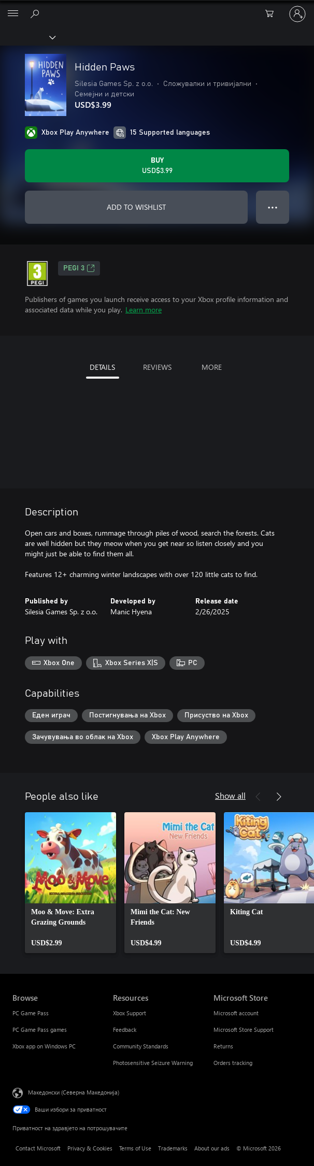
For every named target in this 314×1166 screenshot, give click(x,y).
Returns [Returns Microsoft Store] (223, 1046)
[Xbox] (27, 37)
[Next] (278, 796)
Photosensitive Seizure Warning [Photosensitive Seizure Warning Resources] (153, 1062)
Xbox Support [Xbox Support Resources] (129, 1013)
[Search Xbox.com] (36, 13)
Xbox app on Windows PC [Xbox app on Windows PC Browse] (44, 1046)
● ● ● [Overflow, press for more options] (273, 207)
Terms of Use (135, 1148)
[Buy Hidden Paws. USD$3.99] (157, 165)
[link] (70, 882)
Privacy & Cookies (89, 1148)
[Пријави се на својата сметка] (297, 14)
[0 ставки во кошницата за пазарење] (272, 14)
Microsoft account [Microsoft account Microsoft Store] (236, 1013)
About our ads (212, 1148)
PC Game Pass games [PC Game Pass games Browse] (39, 1029)
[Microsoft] (156, 8)
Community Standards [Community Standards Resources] (140, 1046)
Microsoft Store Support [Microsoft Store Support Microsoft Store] (243, 1029)
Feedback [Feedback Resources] (124, 1029)
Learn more (143, 309)
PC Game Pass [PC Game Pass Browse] (30, 1013)
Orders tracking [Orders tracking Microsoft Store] (232, 1062)
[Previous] (258, 796)
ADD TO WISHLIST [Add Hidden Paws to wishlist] (136, 207)
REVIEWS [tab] (157, 367)
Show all (230, 795)
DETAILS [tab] (102, 367)
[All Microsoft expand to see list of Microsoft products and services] (13, 14)
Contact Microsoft (38, 1148)
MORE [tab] (212, 367)
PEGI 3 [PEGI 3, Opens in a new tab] (79, 268)
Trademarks (173, 1148)
